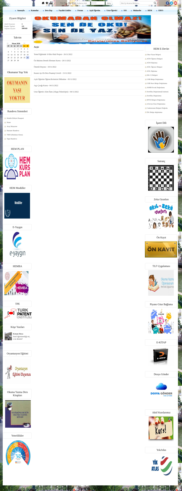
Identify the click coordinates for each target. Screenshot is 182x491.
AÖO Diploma (152, 63)
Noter (9, 122)
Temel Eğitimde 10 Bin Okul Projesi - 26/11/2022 (53, 54)
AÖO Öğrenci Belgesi (155, 59)
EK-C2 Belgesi (152, 75)
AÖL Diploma (152, 71)
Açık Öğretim (94, 10)
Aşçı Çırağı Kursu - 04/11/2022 (46, 85)
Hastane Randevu (13, 130)
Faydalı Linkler (65, 10)
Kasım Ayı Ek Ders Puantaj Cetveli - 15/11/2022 (52, 73)
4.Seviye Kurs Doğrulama (156, 104)
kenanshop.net (91, 486)
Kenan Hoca (18, 334)
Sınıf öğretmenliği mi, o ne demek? (21, 337)
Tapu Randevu (12, 139)
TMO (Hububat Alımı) (15, 135)
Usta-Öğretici (112, 10)
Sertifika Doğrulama (154, 96)
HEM (150, 10)
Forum (80, 10)
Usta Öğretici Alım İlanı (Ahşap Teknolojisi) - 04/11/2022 (56, 92)
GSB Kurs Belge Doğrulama (157, 83)
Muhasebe (137, 10)
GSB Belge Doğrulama (155, 79)
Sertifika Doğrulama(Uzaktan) (157, 92)
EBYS (160, 10)
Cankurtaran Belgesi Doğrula (157, 108)
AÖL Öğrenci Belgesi (154, 67)
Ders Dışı (48, 10)
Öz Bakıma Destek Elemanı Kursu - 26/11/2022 (52, 60)
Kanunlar (35, 10)
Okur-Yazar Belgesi (154, 54)
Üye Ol (62, 3)
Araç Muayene (12, 126)
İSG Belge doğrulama (154, 112)
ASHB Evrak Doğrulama (156, 87)
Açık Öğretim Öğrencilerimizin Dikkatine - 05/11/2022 (55, 79)
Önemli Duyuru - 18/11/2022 (45, 67)
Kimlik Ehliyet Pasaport (15, 118)
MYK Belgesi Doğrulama (156, 100)
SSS (125, 10)
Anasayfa (21, 10)
